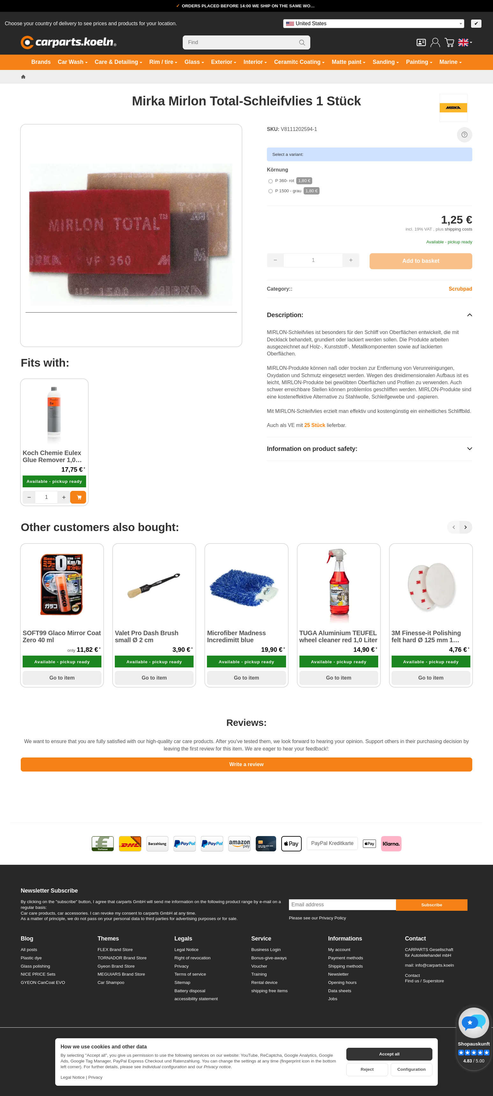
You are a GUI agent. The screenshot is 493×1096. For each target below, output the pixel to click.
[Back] (453, 527)
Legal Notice (73, 1077)
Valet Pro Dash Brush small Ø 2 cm (146, 636)
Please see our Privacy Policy (317, 918)
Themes (108, 939)
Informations (345, 939)
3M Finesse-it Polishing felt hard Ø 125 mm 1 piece (426, 636)
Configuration (411, 1069)
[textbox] (373, 23)
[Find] (246, 42)
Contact (415, 939)
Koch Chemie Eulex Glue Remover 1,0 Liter (52, 456)
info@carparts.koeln (434, 965)
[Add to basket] (421, 261)
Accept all (389, 1054)
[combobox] (373, 23)
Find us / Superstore (424, 980)
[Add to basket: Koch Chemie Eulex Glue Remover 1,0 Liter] (78, 497)
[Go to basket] (449, 42)
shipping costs (458, 229)
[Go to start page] (68, 42)
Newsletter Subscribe (49, 891)
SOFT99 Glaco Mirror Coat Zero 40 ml (62, 636)
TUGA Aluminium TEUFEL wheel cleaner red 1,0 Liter (338, 636)
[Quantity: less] (29, 497)
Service (261, 939)
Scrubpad (460, 289)
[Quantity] (46, 497)
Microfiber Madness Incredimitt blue (236, 636)
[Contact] (421, 42)
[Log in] (435, 42)
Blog (27, 939)
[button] (369, 314)
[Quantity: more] (63, 497)
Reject (367, 1069)
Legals (183, 939)
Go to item (62, 678)
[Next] (466, 527)
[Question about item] (464, 134)
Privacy (95, 1077)
